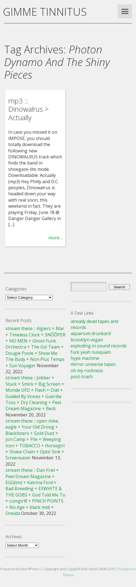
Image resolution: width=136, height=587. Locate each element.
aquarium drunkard (91, 333)
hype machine (85, 358)
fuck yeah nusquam (91, 352)
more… (55, 238)
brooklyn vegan (87, 340)
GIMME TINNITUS (45, 11)
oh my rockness (87, 370)
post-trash (82, 377)
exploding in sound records (99, 346)
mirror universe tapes (93, 364)
